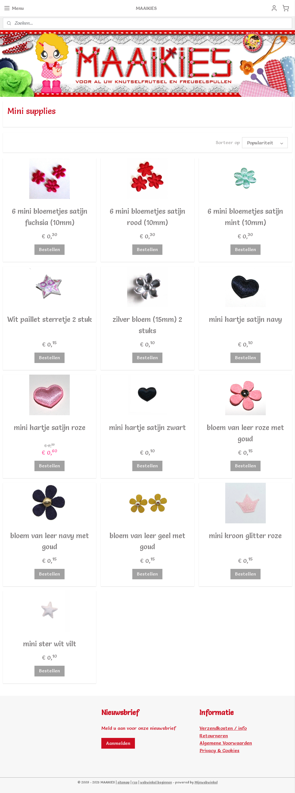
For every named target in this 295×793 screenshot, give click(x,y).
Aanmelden (118, 743)
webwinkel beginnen (156, 782)
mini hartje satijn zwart (147, 427)
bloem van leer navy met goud (49, 541)
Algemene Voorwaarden (225, 743)
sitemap (124, 782)
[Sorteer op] (264, 142)
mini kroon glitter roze (245, 535)
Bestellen (49, 249)
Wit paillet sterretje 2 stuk (49, 319)
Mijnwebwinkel (206, 782)
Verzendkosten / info (223, 728)
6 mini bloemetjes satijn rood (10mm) (147, 216)
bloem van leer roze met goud (245, 433)
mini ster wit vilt (49, 644)
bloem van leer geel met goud (147, 541)
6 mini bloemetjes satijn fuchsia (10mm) (49, 216)
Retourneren (213, 735)
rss (135, 782)
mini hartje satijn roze (49, 427)
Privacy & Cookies (219, 750)
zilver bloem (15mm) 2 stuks (147, 325)
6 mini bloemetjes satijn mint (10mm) (245, 216)
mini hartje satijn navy (245, 319)
